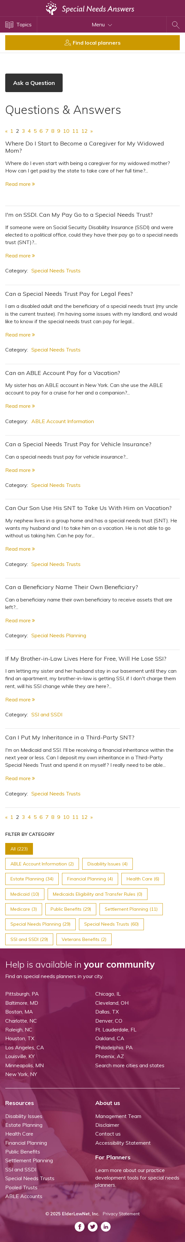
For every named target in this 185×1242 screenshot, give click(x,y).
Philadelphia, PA (114, 1047)
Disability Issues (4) (107, 864)
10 (66, 131)
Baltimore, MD (21, 1003)
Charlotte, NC (21, 1020)
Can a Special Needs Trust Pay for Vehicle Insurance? (78, 444)
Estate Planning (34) (32, 879)
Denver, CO (108, 1020)
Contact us (108, 1133)
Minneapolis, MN (24, 1065)
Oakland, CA (109, 1038)
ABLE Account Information (62, 421)
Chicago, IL (108, 993)
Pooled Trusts (21, 1187)
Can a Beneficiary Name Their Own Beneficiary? (71, 587)
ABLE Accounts (23, 1196)
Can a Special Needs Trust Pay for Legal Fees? (69, 293)
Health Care (19, 1133)
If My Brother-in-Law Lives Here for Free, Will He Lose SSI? (85, 658)
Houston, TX (19, 1038)
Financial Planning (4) (90, 879)
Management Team (118, 1116)
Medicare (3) (23, 909)
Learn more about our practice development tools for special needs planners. (137, 1177)
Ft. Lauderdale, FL (115, 1029)
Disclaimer (107, 1125)
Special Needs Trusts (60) (111, 924)
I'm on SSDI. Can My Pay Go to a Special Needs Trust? (79, 214)
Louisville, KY (20, 1056)
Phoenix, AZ (109, 1056)
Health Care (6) (143, 879)
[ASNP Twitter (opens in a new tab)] (93, 1227)
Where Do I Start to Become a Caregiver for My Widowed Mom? (84, 147)
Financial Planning (26, 1142)
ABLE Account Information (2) (42, 864)
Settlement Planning (29, 1160)
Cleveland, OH (112, 1003)
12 (84, 131)
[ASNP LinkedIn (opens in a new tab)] (106, 1227)
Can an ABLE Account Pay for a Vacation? (62, 373)
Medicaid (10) (24, 894)
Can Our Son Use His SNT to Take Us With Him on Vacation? (88, 508)
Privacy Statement (121, 1213)
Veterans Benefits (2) (84, 939)
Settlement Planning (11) (131, 909)
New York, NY (21, 1074)
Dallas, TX (107, 1011)
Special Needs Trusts (56, 270)
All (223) (19, 849)
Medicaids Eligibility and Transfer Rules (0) (97, 894)
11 (75, 131)
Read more (20, 184)
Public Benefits (22, 1151)
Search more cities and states (129, 1065)
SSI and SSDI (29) (29, 939)
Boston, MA (19, 1011)
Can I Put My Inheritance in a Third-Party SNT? (69, 737)
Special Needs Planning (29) (40, 924)
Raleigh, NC (18, 1029)
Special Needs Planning (58, 635)
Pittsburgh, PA (22, 993)
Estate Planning (23, 1125)
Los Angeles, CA (24, 1047)
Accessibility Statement (123, 1142)
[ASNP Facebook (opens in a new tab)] (80, 1227)
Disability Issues (23, 1116)
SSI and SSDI (46, 714)
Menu (102, 24)
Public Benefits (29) (71, 909)
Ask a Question (34, 83)
